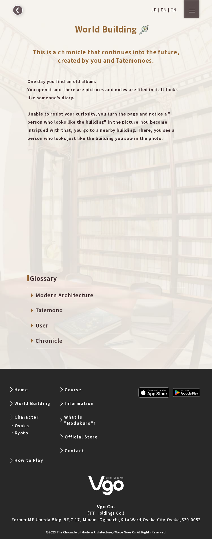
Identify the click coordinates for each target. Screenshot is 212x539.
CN (173, 10)
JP (154, 10)
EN (164, 10)
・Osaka (19, 425)
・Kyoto (19, 433)
